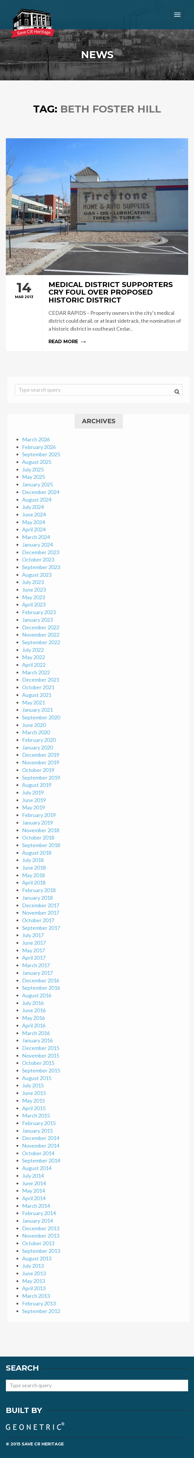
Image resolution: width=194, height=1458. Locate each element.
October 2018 (40, 837)
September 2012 (43, 1311)
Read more (97, 313)
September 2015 (43, 1070)
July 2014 (34, 1175)
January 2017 (39, 973)
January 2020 (39, 747)
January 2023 (39, 619)
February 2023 (40, 612)
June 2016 (35, 1010)
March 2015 (37, 1115)
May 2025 (35, 477)
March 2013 (37, 1296)
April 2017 (35, 957)
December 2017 (42, 905)
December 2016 (42, 980)
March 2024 (37, 537)
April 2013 (35, 1288)
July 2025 (34, 469)
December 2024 (42, 492)
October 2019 (40, 770)
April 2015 (35, 1108)
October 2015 (40, 1063)
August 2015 (38, 1078)
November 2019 (42, 762)
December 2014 (42, 1138)
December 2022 (42, 627)
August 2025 (38, 462)
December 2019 (42, 755)
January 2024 (39, 544)
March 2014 (37, 1206)
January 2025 (39, 484)
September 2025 (43, 454)
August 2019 (38, 785)
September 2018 (43, 845)
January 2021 (39, 709)
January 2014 (39, 1220)
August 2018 (38, 852)
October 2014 (40, 1153)
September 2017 (43, 928)
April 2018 (35, 882)
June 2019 (35, 800)
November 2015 (42, 1055)
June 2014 (35, 1183)
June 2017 (35, 942)
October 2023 (40, 559)
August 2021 (38, 695)
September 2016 (43, 987)
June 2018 (35, 867)
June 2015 (35, 1093)
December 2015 (42, 1048)
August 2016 (38, 995)
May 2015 (35, 1100)
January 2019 (39, 822)
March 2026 (37, 439)
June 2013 (35, 1273)
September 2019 (43, 777)
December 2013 (42, 1228)
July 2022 (34, 650)
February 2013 (40, 1303)
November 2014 (42, 1145)
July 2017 (34, 935)
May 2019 (35, 807)
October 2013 (40, 1243)
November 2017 (42, 912)
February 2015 (40, 1123)
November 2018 (42, 830)
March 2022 (37, 672)
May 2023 (35, 597)
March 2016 (37, 1033)
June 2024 (35, 514)
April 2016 (35, 1025)
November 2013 (42, 1235)
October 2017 (40, 920)
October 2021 (40, 687)
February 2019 (40, 815)
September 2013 (43, 1251)
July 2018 (34, 860)
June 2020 (35, 725)
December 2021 (42, 679)
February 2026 (40, 447)
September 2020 (43, 717)
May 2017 (35, 950)
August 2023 (38, 574)
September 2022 (43, 642)
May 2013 (35, 1281)
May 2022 (35, 657)
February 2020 (40, 740)
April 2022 (35, 664)
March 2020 (37, 732)
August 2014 (38, 1168)
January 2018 (39, 897)
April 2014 (35, 1198)
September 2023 (43, 567)
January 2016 (39, 1040)
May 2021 (35, 702)
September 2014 (43, 1160)
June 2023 (35, 589)
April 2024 (35, 529)
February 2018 (40, 890)
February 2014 (40, 1213)
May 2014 (35, 1190)
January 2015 (39, 1130)
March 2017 (37, 965)
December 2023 (42, 552)
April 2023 (35, 604)
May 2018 (35, 875)
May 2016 (35, 1018)
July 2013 (34, 1265)
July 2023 (34, 582)
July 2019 (34, 792)
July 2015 (34, 1085)
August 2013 (38, 1258)
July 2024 (34, 507)
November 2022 (42, 634)
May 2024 (35, 522)
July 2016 (34, 1003)
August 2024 (38, 499)
